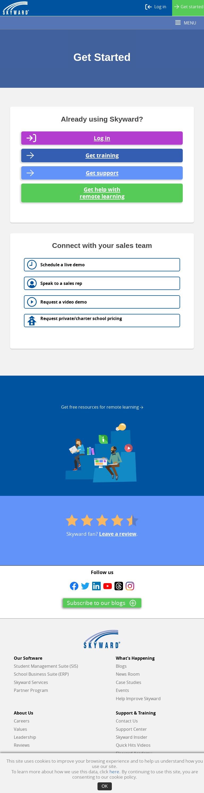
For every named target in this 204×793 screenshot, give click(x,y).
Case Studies (128, 682)
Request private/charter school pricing (81, 318)
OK (104, 786)
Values (20, 729)
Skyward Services (31, 682)
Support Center (131, 729)
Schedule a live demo (62, 265)
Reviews (22, 745)
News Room (128, 674)
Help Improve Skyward (138, 698)
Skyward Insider (131, 737)
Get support (102, 173)
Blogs (121, 666)
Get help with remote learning (102, 192)
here (114, 772)
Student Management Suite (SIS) (46, 666)
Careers (21, 721)
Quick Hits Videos (133, 745)
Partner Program (31, 690)
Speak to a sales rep (61, 283)
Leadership (25, 737)
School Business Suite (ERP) (41, 674)
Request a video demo (63, 304)
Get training (102, 155)
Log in (155, 7)
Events (122, 690)
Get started (188, 7)
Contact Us (127, 721)
